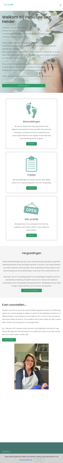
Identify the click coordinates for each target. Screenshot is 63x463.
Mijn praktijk (9, 340)
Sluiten (38, 460)
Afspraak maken (23, 85)
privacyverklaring (25, 460)
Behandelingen (23, 80)
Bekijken (31, 143)
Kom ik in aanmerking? (31, 291)
